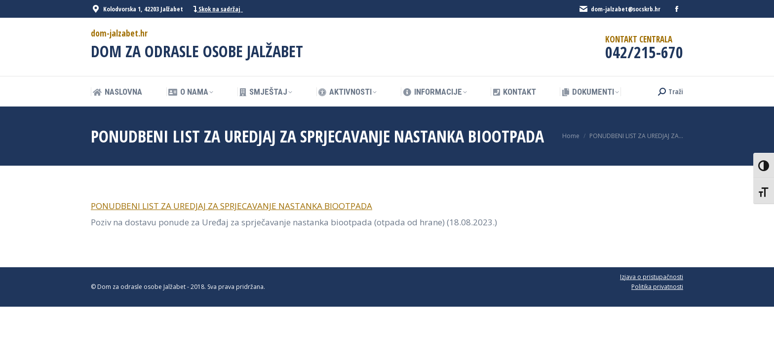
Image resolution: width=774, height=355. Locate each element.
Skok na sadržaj (218, 9)
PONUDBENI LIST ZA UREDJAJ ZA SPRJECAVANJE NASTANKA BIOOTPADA (231, 206)
